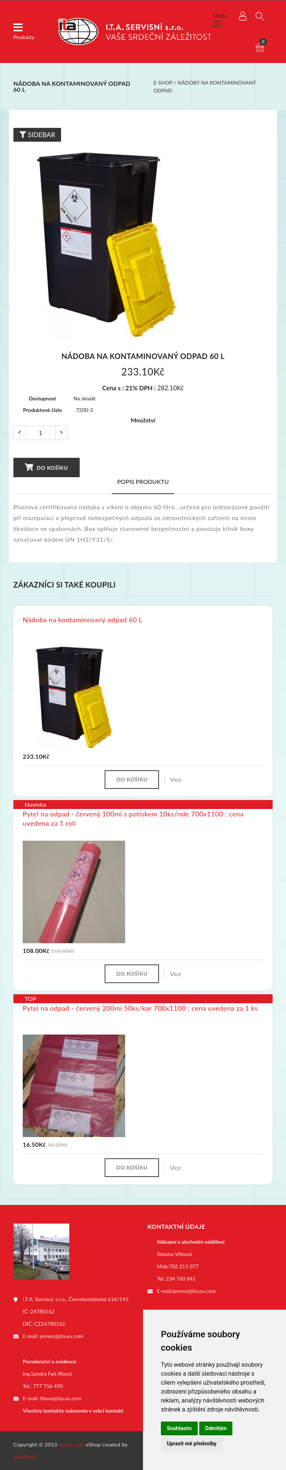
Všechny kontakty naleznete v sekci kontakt (73, 1410)
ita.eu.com (71, 1444)
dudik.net (24, 1456)
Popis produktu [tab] (143, 481)
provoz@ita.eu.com (61, 1336)
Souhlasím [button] (179, 1428)
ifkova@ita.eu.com (61, 1398)
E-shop (162, 82)
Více (175, 779)
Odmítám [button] (216, 1428)
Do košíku (46, 467)
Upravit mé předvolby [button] (191, 1444)
